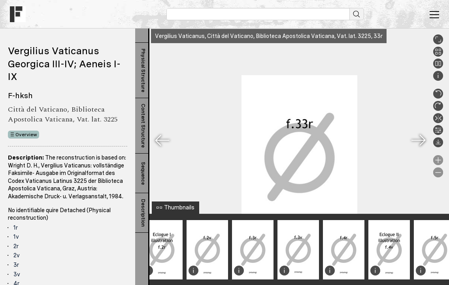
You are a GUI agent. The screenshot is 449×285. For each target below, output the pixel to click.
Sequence (143, 173)
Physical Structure (143, 70)
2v (16, 255)
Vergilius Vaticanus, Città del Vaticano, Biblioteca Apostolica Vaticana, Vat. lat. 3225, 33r (269, 36)
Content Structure (143, 126)
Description (143, 213)
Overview (26, 134)
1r (15, 227)
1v (16, 237)
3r (16, 265)
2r (16, 246)
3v (16, 274)
